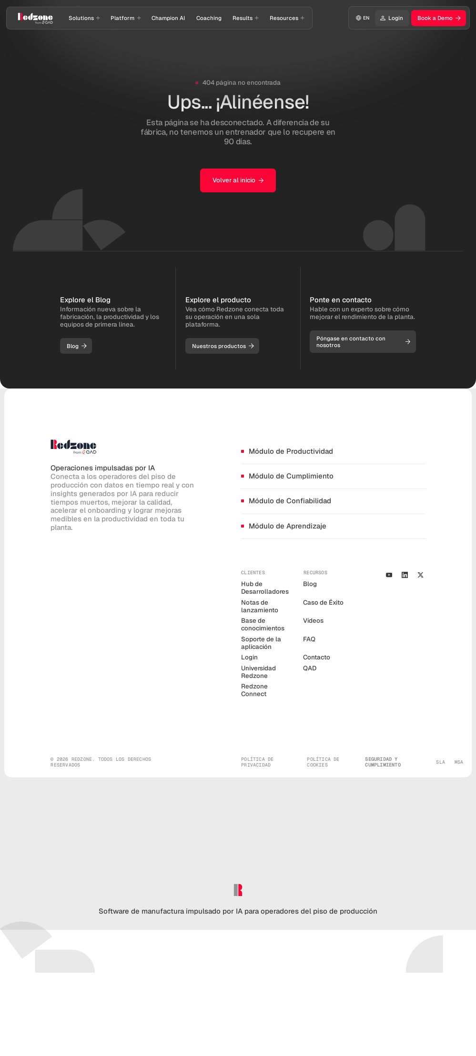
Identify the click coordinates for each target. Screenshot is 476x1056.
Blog (310, 584)
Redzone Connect (254, 690)
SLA (440, 762)
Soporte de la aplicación (261, 643)
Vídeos (313, 621)
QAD (309, 668)
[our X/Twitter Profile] (420, 574)
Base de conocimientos (262, 624)
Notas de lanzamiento (259, 606)
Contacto (316, 657)
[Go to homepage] (35, 18)
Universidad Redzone (258, 672)
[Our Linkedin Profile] (404, 574)
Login (249, 657)
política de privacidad (257, 762)
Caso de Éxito (323, 602)
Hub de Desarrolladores (265, 588)
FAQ (309, 639)
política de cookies (323, 762)
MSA (459, 762)
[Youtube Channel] (389, 574)
